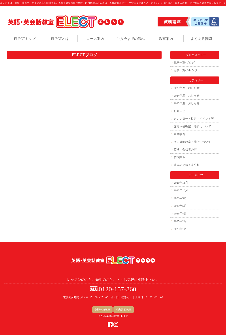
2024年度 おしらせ (187, 95)
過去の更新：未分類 (187, 165)
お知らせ (179, 111)
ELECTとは (60, 39)
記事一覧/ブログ (184, 62)
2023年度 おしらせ (187, 87)
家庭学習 (179, 134)
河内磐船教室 (124, 309)
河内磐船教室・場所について (192, 141)
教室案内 (166, 39)
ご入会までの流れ (131, 39)
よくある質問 (201, 39)
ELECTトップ (25, 39)
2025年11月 (181, 182)
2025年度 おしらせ (187, 103)
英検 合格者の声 (185, 149)
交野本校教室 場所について (192, 126)
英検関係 (179, 157)
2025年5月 (180, 205)
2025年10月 (181, 190)
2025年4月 (180, 213)
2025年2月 (180, 221)
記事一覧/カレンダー (187, 70)
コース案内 (95, 39)
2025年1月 (180, 229)
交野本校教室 (102, 309)
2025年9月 (180, 198)
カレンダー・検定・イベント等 (194, 118)
